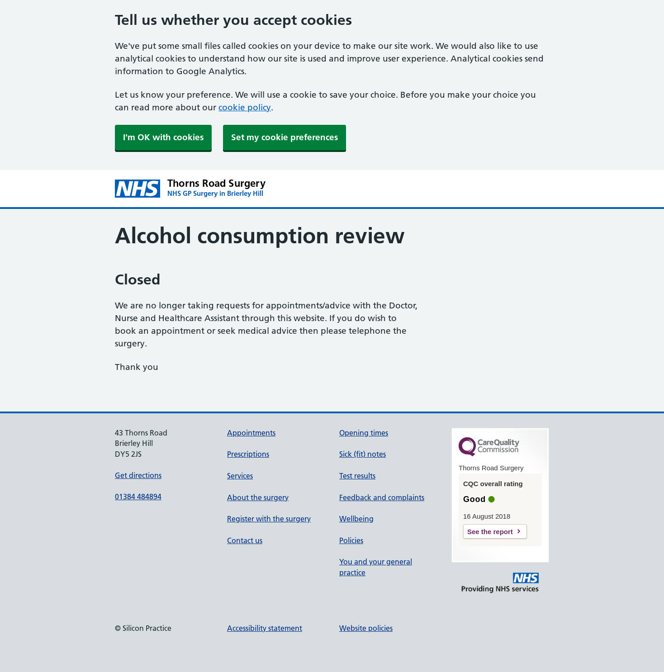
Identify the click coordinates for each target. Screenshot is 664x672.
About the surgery (258, 497)
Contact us (244, 540)
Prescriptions (248, 454)
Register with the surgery (269, 518)
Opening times (363, 432)
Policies (351, 540)
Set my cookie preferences (284, 137)
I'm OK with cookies (163, 137)
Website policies (366, 628)
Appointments (251, 432)
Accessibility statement (264, 628)
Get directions (138, 475)
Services (240, 475)
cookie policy (244, 107)
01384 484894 (138, 496)
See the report (490, 531)
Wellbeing (356, 518)
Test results (357, 475)
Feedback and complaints (381, 497)
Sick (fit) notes (362, 454)
